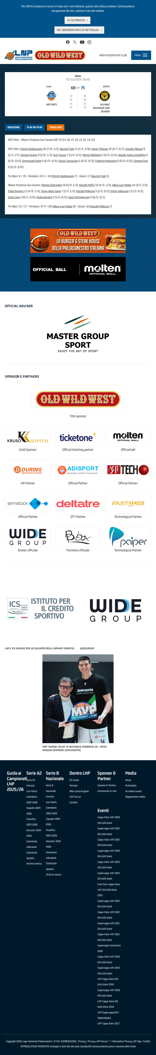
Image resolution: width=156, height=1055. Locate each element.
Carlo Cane (14, 197)
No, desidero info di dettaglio (78, 30)
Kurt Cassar (59, 155)
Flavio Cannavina (68, 161)
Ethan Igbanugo (119, 191)
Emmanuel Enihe (31, 161)
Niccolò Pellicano (85, 191)
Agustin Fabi (67, 149)
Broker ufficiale (28, 550)
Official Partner (78, 483)
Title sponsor (78, 416)
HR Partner (28, 483)
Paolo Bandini (44, 197)
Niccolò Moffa (86, 185)
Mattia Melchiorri (91, 155)
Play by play (34, 127)
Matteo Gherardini (51, 185)
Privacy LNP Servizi (98, 1041)
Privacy (82, 1041)
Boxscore (14, 127)
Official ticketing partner (77, 450)
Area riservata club (113, 55)
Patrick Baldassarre (31, 149)
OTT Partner (78, 517)
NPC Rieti (51, 104)
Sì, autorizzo (76, 20)
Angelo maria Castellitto (131, 155)
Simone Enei (141, 161)
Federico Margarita (106, 161)
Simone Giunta (29, 155)
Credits (146, 1041)
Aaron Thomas (99, 149)
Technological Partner (128, 517)
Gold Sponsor (28, 450)
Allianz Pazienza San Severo (101, 108)
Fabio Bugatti (16, 191)
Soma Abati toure (51, 191)
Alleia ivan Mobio (121, 185)
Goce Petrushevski (78, 197)
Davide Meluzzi (134, 149)
